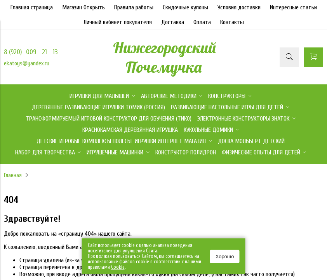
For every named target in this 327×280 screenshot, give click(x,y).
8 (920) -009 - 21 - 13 (31, 52)
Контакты (232, 22)
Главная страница (31, 7)
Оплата (202, 22)
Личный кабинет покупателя (117, 22)
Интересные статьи (293, 7)
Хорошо (225, 256)
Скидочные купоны (185, 7)
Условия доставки (239, 7)
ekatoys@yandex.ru (26, 63)
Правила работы (133, 7)
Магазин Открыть (83, 7)
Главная (13, 175)
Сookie (118, 267)
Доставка (172, 22)
